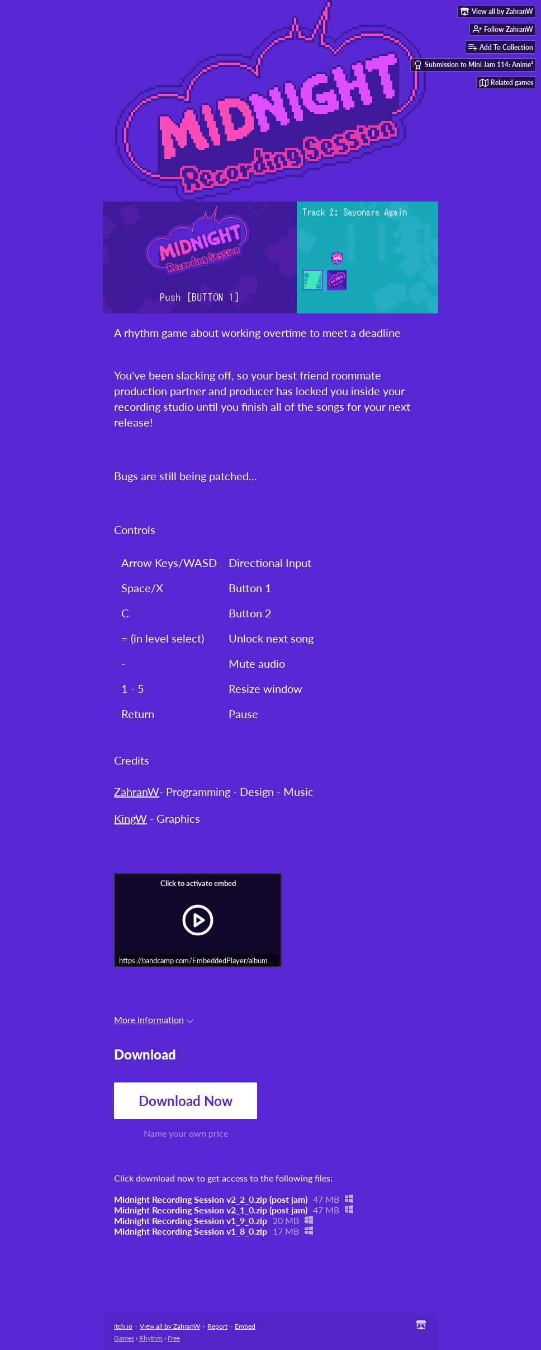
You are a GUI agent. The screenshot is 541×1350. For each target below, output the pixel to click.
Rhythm (151, 1338)
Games (124, 1338)
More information (153, 1019)
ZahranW (136, 791)
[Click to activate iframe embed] (198, 920)
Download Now (185, 1101)
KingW (130, 818)
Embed (245, 1326)
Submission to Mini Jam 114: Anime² (473, 64)
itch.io (123, 1326)
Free (174, 1338)
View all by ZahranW (170, 1326)
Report (217, 1326)
